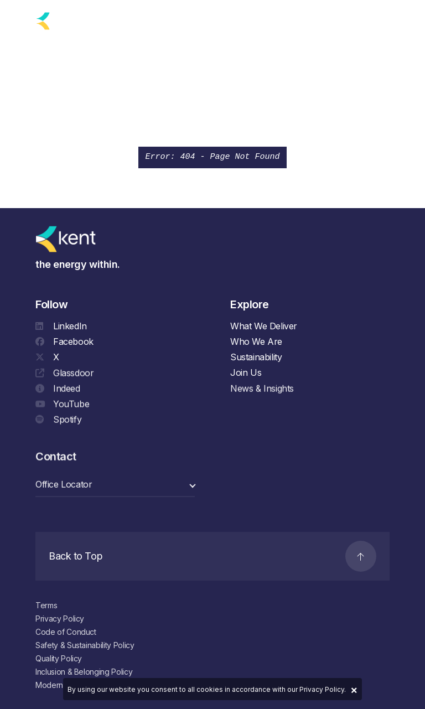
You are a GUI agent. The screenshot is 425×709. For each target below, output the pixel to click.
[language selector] (112, 21)
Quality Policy (58, 658)
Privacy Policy (59, 618)
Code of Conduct (65, 631)
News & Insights (262, 389)
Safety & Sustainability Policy (84, 645)
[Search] (358, 19)
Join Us (245, 372)
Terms (46, 605)
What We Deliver (263, 326)
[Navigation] (384, 19)
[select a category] (115, 485)
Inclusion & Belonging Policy (83, 671)
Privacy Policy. (322, 689)
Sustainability (256, 357)
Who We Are (256, 341)
